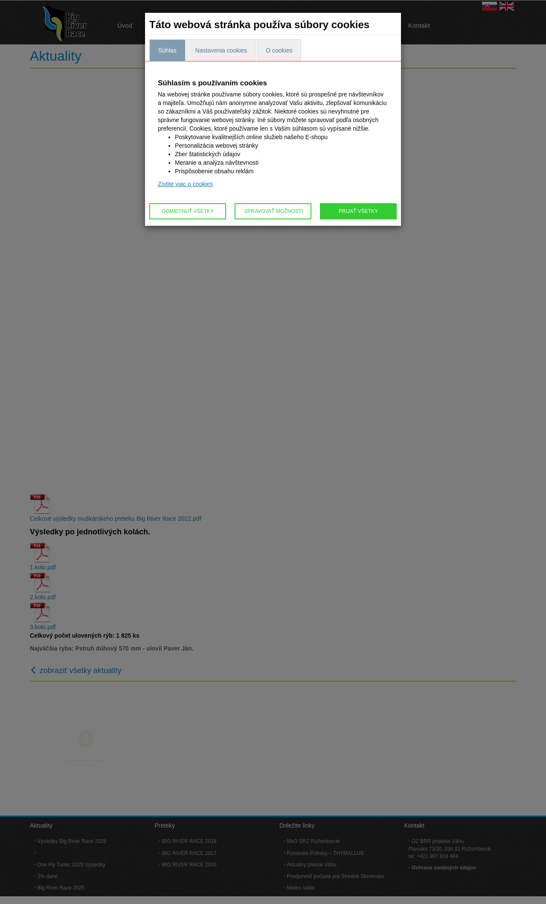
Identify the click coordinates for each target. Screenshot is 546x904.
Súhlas (167, 50)
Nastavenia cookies (221, 50)
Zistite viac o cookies (185, 184)
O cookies (279, 50)
